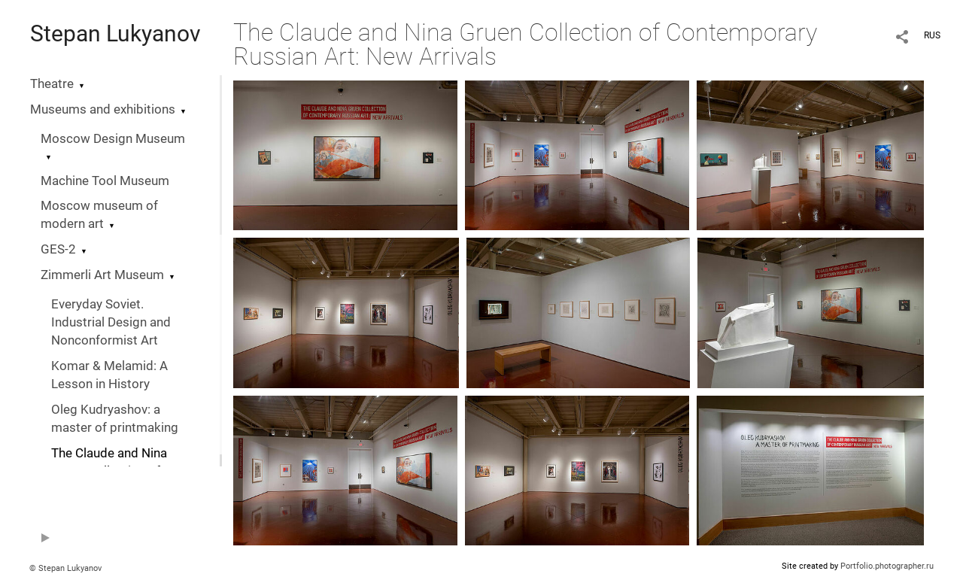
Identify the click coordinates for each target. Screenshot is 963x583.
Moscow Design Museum (113, 139)
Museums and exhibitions (102, 109)
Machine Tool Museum (105, 181)
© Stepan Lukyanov (65, 568)
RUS (932, 35)
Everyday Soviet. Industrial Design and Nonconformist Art (111, 322)
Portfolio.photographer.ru (887, 566)
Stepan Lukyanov (115, 33)
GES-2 (58, 249)
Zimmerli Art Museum (102, 275)
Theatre (52, 84)
